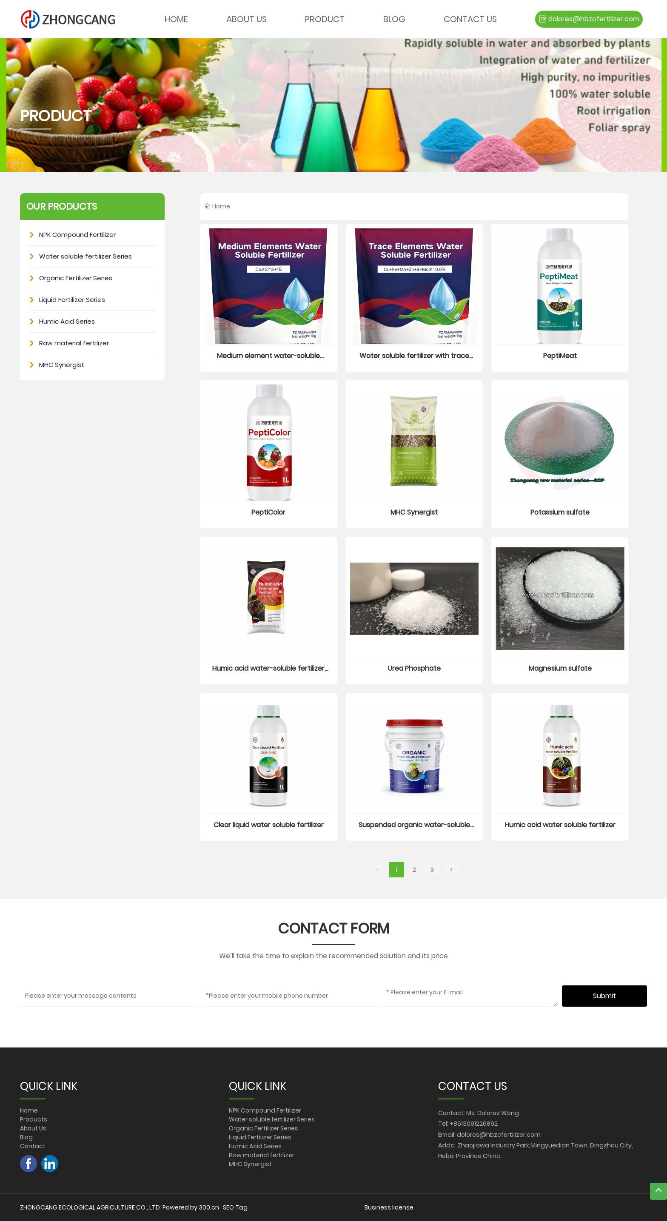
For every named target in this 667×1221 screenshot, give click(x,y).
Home (29, 1110)
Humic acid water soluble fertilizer (560, 825)
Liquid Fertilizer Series (260, 1137)
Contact (33, 1146)
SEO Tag (235, 1207)
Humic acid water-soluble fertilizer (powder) (268, 673)
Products (33, 1119)
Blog (26, 1137)
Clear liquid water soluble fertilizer (269, 825)
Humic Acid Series (255, 1146)
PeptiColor (268, 512)
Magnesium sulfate (560, 668)
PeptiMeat (560, 356)
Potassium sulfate (560, 512)
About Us (33, 1128)
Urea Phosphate (414, 668)
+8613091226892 (474, 1123)
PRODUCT (55, 116)
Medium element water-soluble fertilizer (268, 361)
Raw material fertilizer (261, 1155)
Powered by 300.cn (190, 1207)
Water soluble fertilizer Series (272, 1119)
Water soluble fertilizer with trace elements (414, 361)
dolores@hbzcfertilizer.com (499, 1134)
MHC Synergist (414, 512)
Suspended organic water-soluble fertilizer (414, 830)
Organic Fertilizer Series (263, 1128)
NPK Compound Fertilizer (265, 1110)
